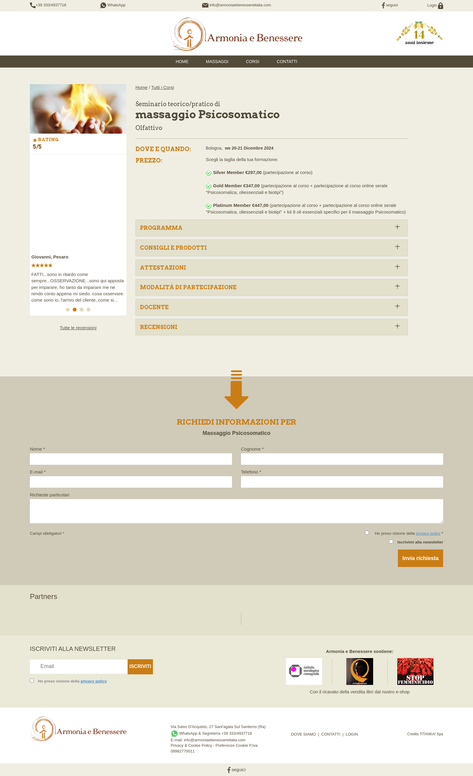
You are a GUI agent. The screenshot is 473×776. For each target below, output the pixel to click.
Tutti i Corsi (162, 87)
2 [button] (76, 311)
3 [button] (83, 311)
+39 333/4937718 (51, 5)
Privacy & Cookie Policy (191, 745)
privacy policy (428, 533)
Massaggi (217, 61)
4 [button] (90, 311)
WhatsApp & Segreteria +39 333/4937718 (211, 733)
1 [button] (69, 311)
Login (435, 5)
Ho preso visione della (72, 681)
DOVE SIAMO (303, 734)
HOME (182, 61)
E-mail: (177, 740)
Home (141, 87)
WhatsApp (112, 5)
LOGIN (352, 734)
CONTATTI (330, 734)
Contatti (287, 61)
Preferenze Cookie (232, 745)
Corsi (252, 61)
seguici (390, 5)
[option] (78, 231)
